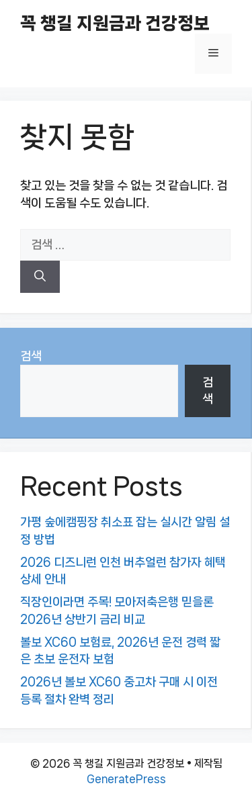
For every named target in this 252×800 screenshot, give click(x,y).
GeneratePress (126, 779)
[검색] (40, 277)
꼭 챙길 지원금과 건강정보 (115, 23)
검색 (31, 356)
